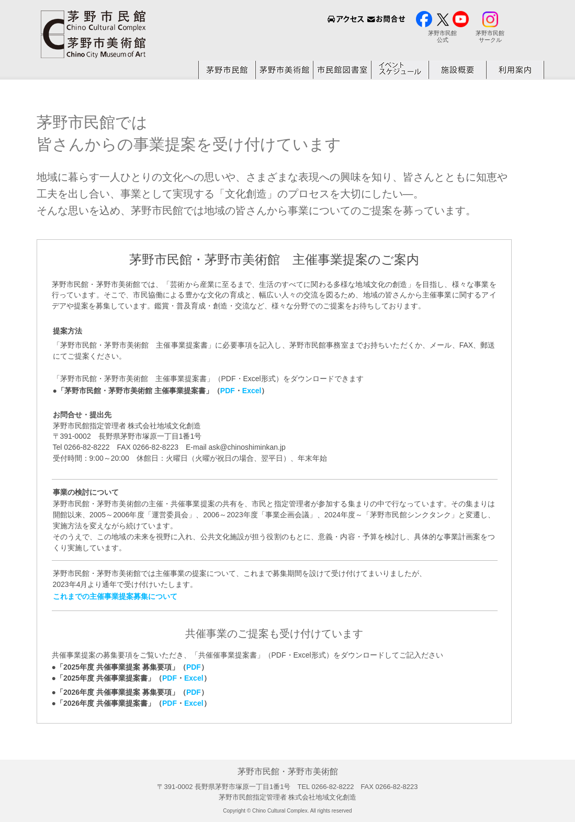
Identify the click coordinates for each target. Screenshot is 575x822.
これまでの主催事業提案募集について (115, 596)
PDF (227, 390)
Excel (252, 390)
